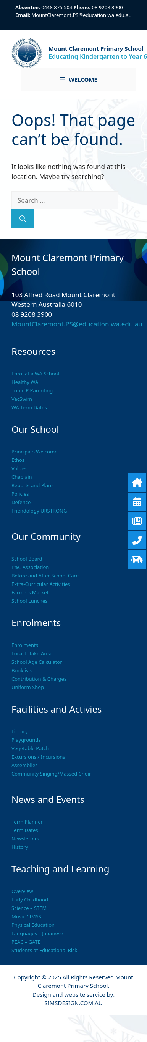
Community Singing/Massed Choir (51, 773)
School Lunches (29, 600)
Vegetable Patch (30, 748)
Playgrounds (25, 739)
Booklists (21, 670)
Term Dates (24, 830)
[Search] (22, 218)
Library (19, 731)
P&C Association (30, 567)
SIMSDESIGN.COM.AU (73, 1003)
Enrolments (24, 645)
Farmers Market (29, 592)
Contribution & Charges (38, 678)
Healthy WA (24, 382)
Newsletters (25, 838)
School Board (26, 558)
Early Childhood (29, 899)
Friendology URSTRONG (39, 510)
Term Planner (27, 821)
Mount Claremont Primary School (95, 48)
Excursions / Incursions (38, 756)
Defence (21, 502)
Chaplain (21, 476)
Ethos (17, 459)
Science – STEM (29, 908)
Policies (20, 493)
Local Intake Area (31, 653)
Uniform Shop (27, 687)
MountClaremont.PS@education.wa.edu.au (82, 15)
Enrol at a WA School (35, 373)
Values (19, 468)
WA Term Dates (29, 407)
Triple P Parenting (32, 390)
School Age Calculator (36, 661)
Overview (22, 891)
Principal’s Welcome (34, 451)
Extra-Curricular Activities (40, 584)
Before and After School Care (45, 575)
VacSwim (21, 398)
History (19, 847)
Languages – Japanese (37, 933)
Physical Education (33, 924)
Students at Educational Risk (44, 950)
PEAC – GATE (25, 941)
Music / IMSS (26, 916)
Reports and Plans (32, 485)
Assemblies (24, 765)
